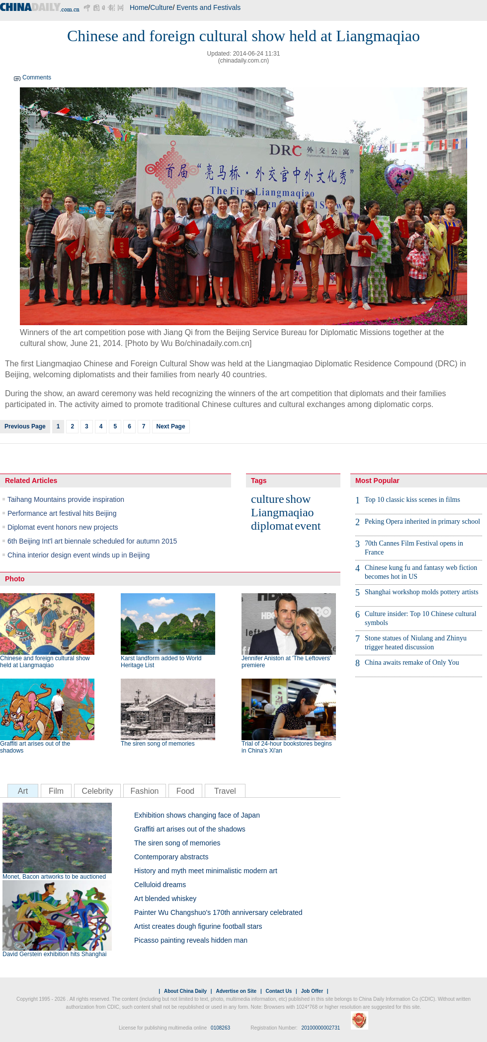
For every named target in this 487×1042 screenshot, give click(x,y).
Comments (36, 77)
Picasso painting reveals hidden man (190, 940)
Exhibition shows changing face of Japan (197, 815)
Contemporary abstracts (171, 857)
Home (139, 7)
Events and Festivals (208, 7)
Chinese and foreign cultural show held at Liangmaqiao (45, 662)
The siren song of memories (158, 743)
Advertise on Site (236, 991)
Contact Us (278, 991)
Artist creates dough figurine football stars (198, 926)
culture (267, 498)
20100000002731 (320, 1028)
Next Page (171, 426)
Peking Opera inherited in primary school (422, 521)
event (308, 525)
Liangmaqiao (282, 512)
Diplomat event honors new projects (62, 527)
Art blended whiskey (165, 899)
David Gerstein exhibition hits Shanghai (54, 954)
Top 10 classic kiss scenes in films (412, 499)
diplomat (272, 525)
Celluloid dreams (160, 885)
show (298, 498)
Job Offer (312, 991)
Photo (15, 579)
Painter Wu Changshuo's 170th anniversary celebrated (218, 912)
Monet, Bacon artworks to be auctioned (54, 876)
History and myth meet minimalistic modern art (205, 871)
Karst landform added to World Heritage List (161, 662)
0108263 (220, 1028)
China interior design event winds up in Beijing (78, 555)
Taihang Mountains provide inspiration (65, 499)
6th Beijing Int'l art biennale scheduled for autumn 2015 (92, 541)
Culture (161, 7)
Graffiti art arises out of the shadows (35, 747)
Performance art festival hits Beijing (61, 513)
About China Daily (185, 991)
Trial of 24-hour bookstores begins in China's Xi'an (287, 747)
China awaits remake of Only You (412, 662)
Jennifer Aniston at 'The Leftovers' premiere (286, 662)
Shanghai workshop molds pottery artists (422, 592)
